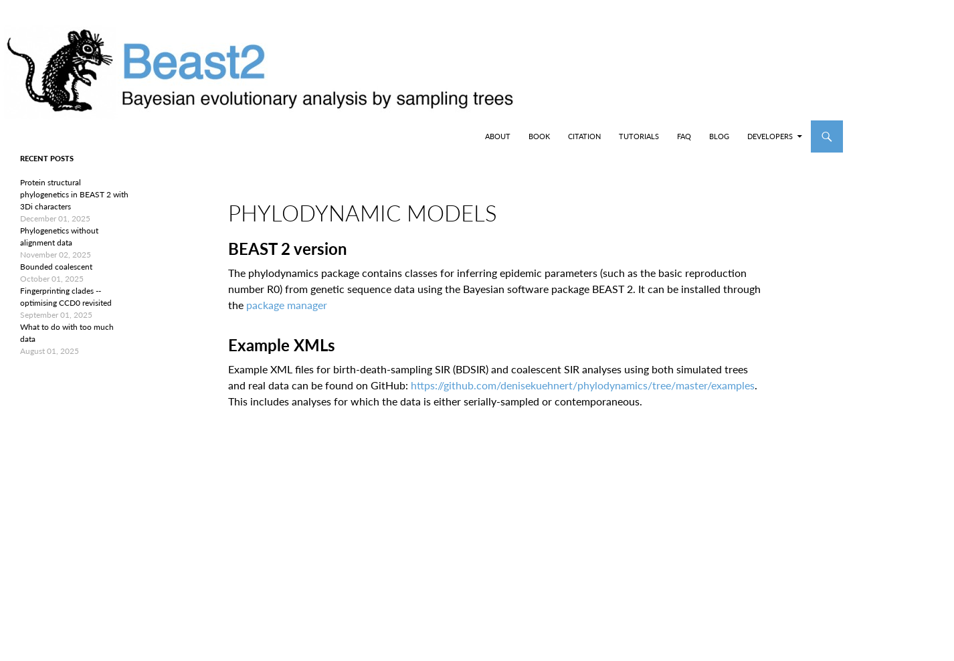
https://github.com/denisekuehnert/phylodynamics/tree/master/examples (583, 385)
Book (539, 136)
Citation (584, 136)
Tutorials (639, 136)
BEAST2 (79, 136)
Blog (719, 136)
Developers (770, 136)
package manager (286, 304)
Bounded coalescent (56, 267)
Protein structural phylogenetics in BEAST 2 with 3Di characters (74, 194)
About (497, 136)
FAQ (684, 136)
